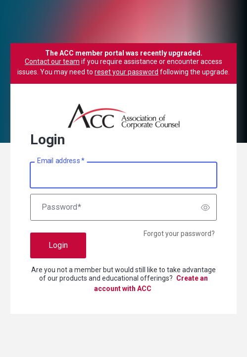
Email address (60, 161)
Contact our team (52, 61)
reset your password (126, 72)
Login (58, 245)
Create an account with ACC (151, 283)
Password (61, 207)
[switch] (205, 207)
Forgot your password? (179, 234)
